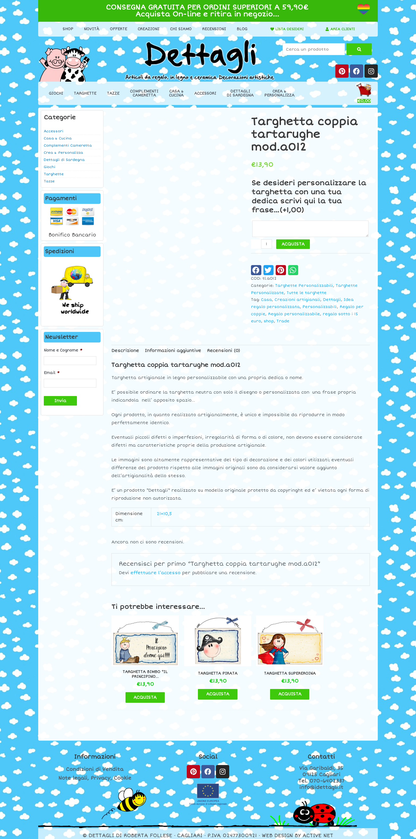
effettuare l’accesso (155, 573)
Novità (89, 29)
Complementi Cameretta (68, 145)
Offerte (116, 29)
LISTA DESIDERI (288, 29)
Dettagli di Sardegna (64, 160)
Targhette (85, 93)
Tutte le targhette (307, 293)
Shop (66, 29)
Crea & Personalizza (63, 153)
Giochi (56, 93)
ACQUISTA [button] (141, 693)
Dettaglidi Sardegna (240, 93)
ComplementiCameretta (144, 93)
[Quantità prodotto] (266, 244)
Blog (240, 29)
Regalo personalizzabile (294, 314)
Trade (282, 321)
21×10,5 (164, 514)
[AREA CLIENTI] (325, 29)
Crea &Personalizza (279, 93)
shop (269, 321)
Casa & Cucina (58, 138)
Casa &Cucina (176, 93)
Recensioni (212, 29)
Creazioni (147, 29)
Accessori (205, 93)
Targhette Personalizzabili (304, 286)
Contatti (321, 752)
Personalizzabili (319, 307)
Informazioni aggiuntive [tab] (173, 351)
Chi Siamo (179, 29)
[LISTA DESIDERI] (269, 29)
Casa (266, 300)
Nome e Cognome (63, 350)
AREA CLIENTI (343, 29)
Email (51, 372)
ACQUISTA (293, 244)
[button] (256, 271)
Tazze (113, 93)
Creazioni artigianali (297, 300)
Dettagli (332, 300)
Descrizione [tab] (125, 351)
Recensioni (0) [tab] (223, 351)
